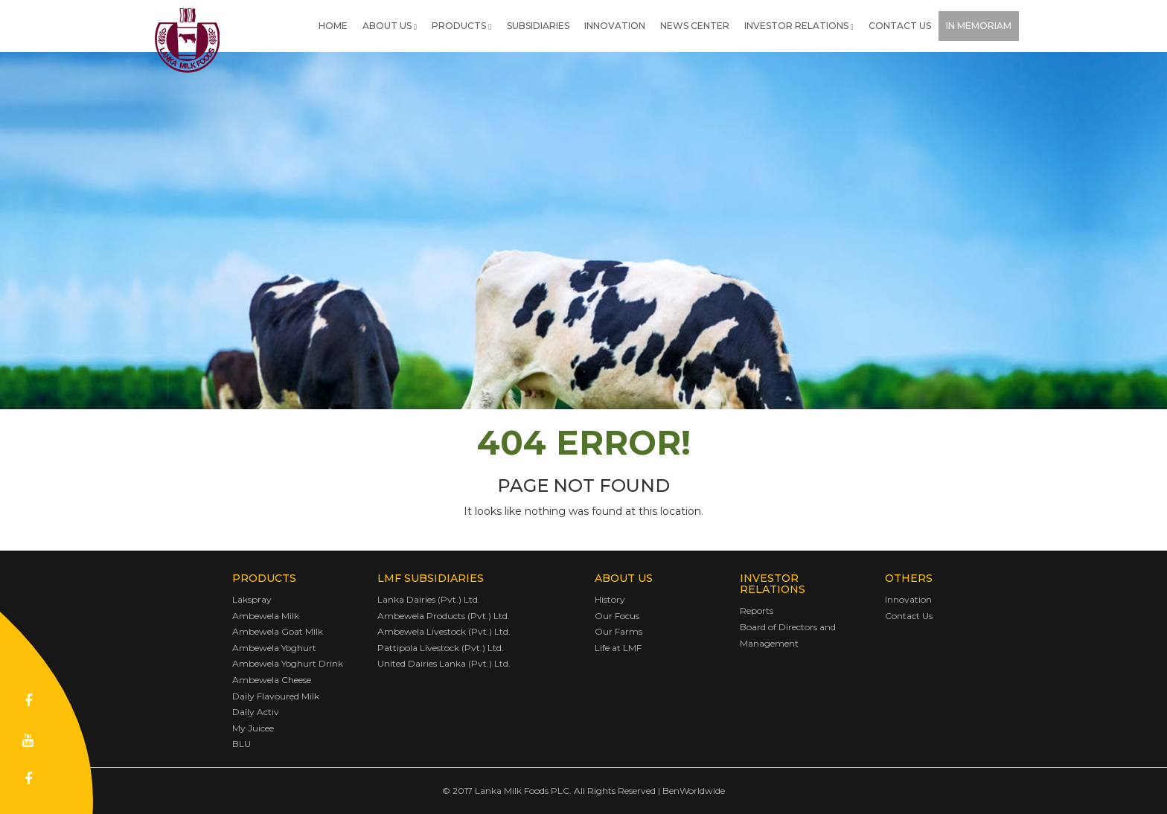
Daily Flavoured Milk (275, 696)
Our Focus (617, 615)
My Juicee (253, 728)
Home (333, 25)
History (610, 599)
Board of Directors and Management (788, 635)
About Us (389, 25)
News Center (694, 25)
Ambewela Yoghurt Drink (287, 663)
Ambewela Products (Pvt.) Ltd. (443, 615)
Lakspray (252, 599)
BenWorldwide (693, 790)
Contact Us (900, 25)
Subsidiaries (538, 25)
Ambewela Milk (265, 615)
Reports (756, 610)
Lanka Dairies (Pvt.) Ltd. (428, 599)
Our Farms (618, 631)
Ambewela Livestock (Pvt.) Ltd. (444, 631)
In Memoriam (978, 25)
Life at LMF (618, 647)
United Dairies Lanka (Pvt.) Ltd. (444, 663)
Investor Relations (799, 25)
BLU (241, 743)
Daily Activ (255, 711)
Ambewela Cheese (271, 679)
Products (461, 25)
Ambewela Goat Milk (277, 631)
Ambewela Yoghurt (274, 647)
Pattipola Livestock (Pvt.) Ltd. (440, 647)
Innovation (614, 25)
